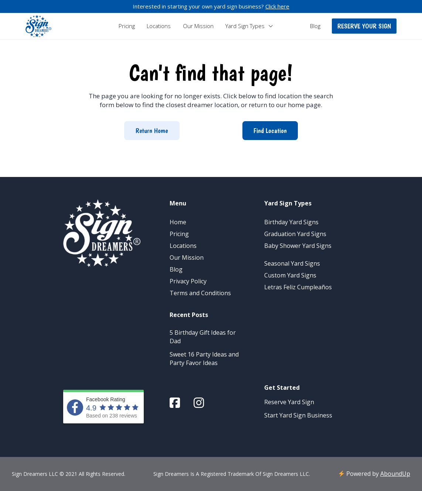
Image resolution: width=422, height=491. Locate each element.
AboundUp (395, 474)
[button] (364, 26)
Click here (277, 6)
